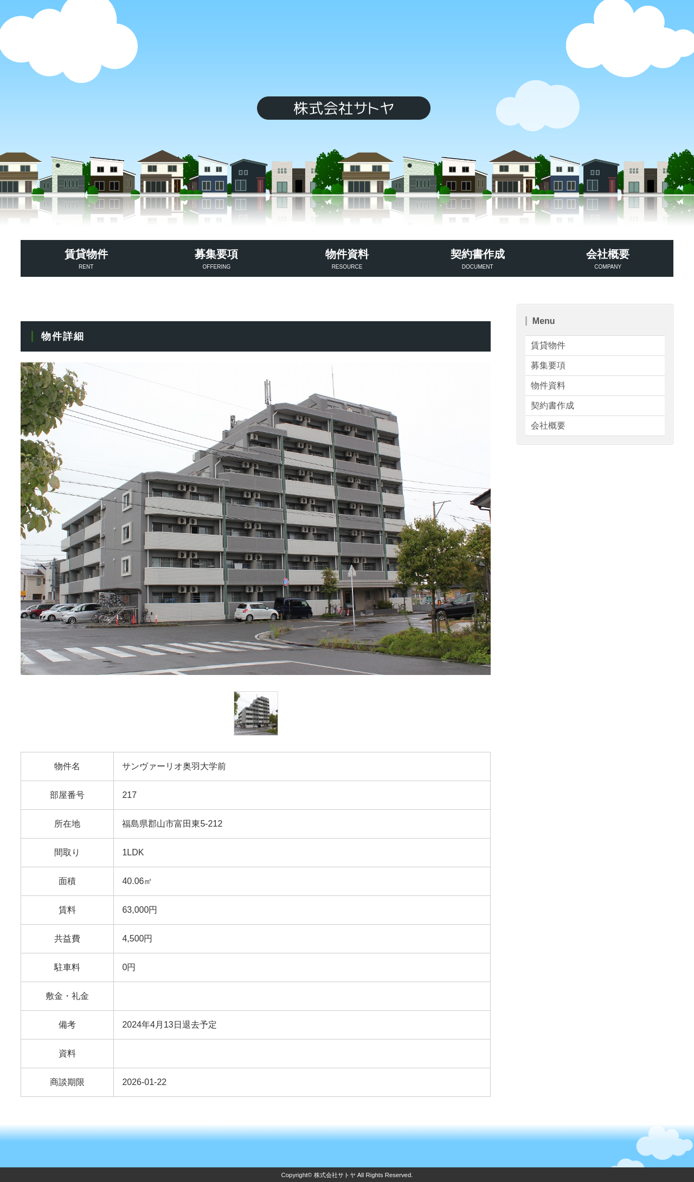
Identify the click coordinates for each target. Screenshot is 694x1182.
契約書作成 (477, 259)
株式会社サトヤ (335, 1175)
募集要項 (216, 259)
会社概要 (608, 259)
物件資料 (347, 259)
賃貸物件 (86, 259)
